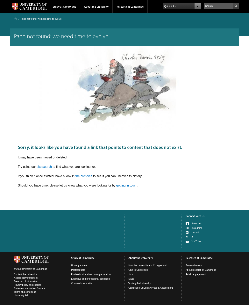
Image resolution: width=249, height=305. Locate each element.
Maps (131, 279)
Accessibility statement (26, 278)
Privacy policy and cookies (27, 285)
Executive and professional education (90, 279)
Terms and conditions (25, 292)
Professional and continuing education (91, 274)
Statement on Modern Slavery (29, 288)
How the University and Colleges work (148, 265)
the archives (83, 176)
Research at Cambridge (130, 6)
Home (15, 18)
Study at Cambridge (64, 6)
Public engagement (196, 274)
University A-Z (21, 295)
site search (44, 166)
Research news (194, 265)
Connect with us (195, 216)
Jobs (130, 274)
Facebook (196, 223)
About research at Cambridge (201, 270)
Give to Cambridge (138, 270)
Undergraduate (79, 265)
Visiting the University (139, 283)
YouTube (196, 241)
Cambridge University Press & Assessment (150, 287)
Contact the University (25, 274)
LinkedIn (195, 232)
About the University (96, 6)
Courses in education (82, 283)
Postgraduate (78, 270)
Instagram (196, 228)
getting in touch (127, 185)
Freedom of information (26, 281)
